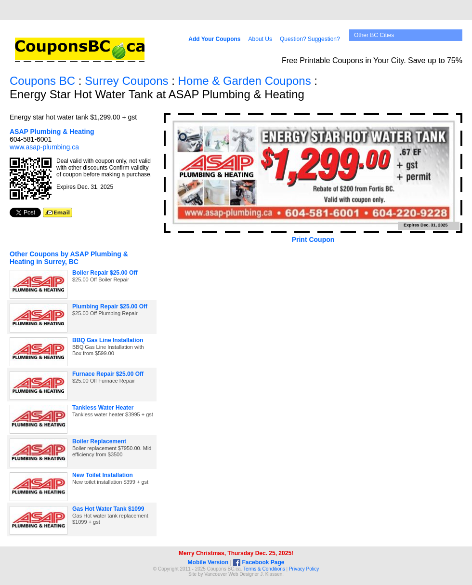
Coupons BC (42, 80)
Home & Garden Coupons (244, 80)
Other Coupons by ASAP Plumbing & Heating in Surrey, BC (69, 258)
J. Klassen (271, 574)
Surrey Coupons (126, 80)
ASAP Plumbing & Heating (52, 131)
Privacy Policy (304, 569)
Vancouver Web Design (229, 574)
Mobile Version (208, 562)
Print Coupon (313, 239)
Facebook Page (258, 562)
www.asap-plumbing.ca (44, 147)
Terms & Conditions (264, 569)
